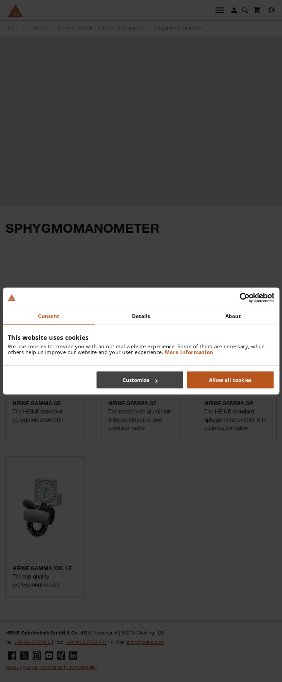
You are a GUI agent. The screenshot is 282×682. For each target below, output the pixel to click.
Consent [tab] (48, 316)
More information (189, 352)
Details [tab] (141, 316)
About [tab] (233, 316)
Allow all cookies (230, 379)
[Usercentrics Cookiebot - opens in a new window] (244, 298)
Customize (140, 379)
